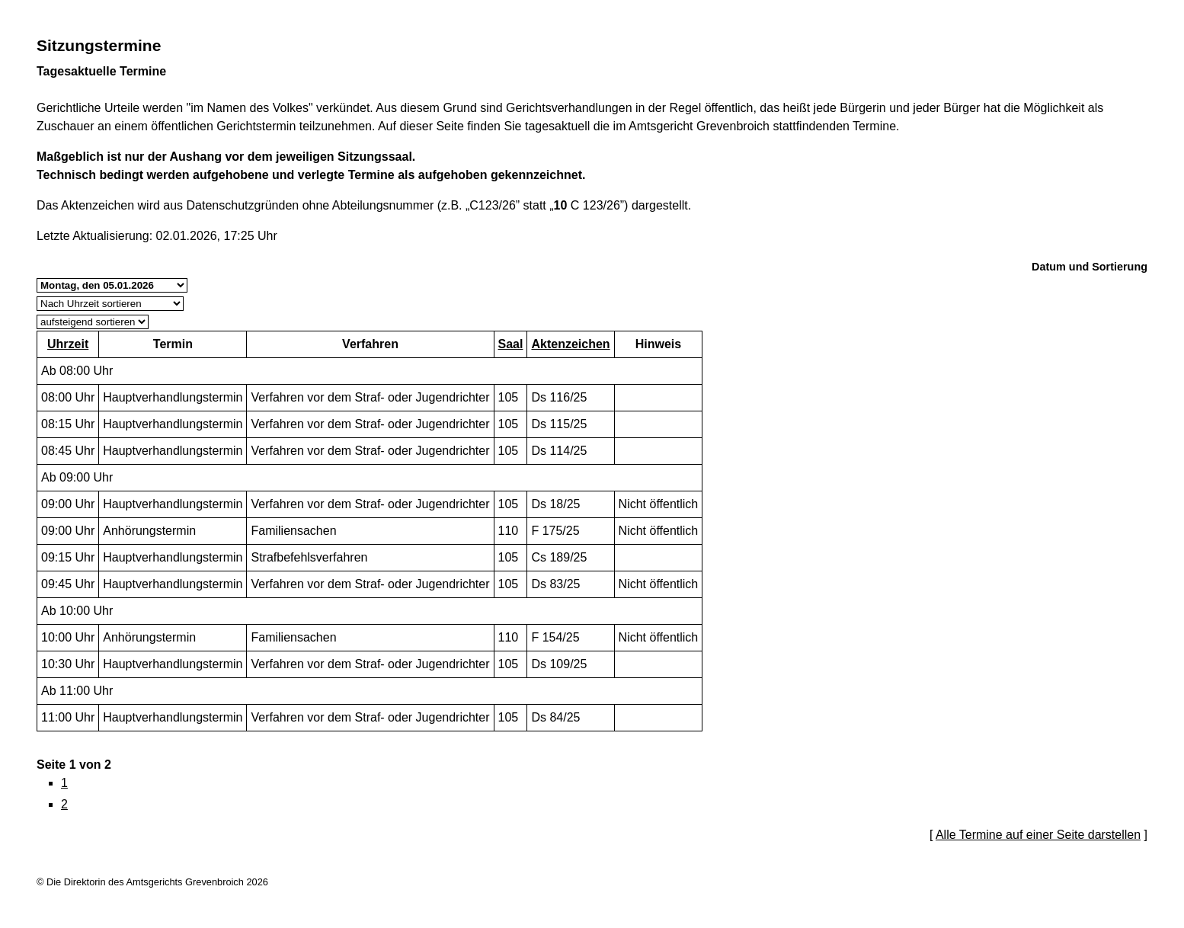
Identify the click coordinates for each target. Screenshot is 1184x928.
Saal (510, 344)
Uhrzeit (67, 344)
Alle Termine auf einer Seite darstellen (1038, 834)
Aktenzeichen (570, 344)
